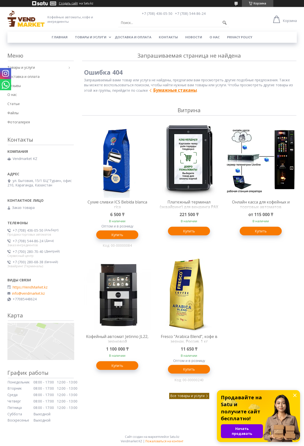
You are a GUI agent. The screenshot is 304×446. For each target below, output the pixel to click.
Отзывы (14, 85)
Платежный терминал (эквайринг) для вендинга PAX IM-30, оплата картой (189, 207)
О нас (215, 37)
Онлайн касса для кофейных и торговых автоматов (261, 204)
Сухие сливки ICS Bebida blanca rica (117, 204)
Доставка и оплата (133, 37)
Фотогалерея (18, 122)
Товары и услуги (90, 37)
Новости (193, 37)
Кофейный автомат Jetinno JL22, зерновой (117, 339)
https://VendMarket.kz (30, 287)
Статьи (13, 103)
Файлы (13, 113)
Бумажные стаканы (175, 90)
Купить (117, 234)
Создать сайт (68, 3)
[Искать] (224, 23)
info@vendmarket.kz (28, 293)
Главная (60, 37)
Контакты (168, 37)
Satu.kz (174, 437)
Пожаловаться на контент (164, 441)
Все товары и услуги (187, 395)
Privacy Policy (239, 37)
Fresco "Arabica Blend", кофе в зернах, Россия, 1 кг (189, 339)
